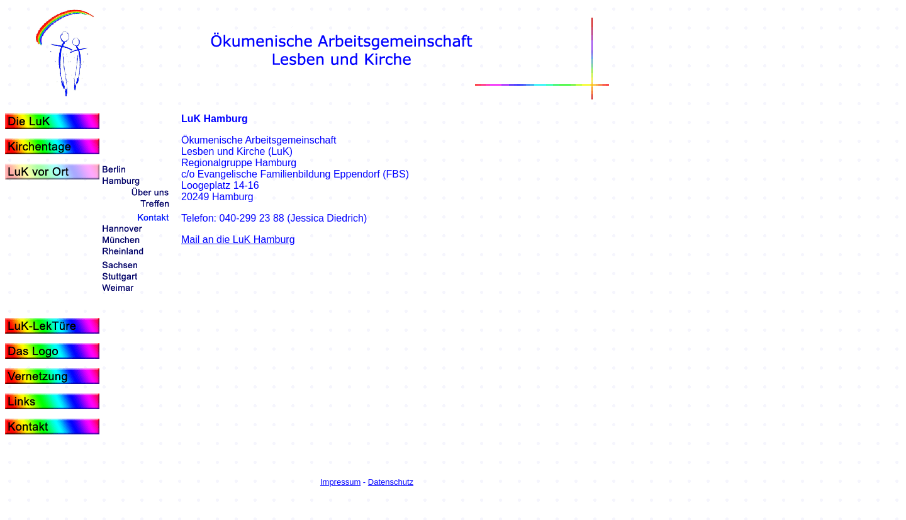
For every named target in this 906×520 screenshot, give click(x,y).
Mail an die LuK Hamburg (238, 239)
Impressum (340, 482)
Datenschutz (390, 482)
